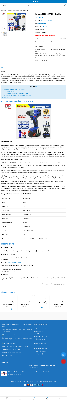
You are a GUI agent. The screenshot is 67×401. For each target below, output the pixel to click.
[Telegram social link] (38, 1)
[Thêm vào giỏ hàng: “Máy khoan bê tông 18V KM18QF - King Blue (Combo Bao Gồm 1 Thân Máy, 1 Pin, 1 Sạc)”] (46, 301)
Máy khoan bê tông (42, 53)
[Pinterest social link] (33, 1)
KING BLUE (9, 306)
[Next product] (65, 10)
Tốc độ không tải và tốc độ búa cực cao (16, 93)
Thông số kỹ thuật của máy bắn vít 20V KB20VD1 (17, 95)
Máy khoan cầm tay (53, 53)
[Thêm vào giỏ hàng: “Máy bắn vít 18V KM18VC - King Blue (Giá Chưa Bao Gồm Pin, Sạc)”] (29, 301)
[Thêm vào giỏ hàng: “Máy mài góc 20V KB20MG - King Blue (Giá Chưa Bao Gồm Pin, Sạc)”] (62, 301)
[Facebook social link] (29, 1)
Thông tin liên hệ (6, 97)
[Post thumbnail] (14, 367)
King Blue (44, 26)
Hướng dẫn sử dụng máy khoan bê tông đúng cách (42, 366)
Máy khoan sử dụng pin (54, 55)
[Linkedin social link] (35, 1)
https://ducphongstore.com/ (14, 262)
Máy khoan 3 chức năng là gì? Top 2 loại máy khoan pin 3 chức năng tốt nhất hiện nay (29, 372)
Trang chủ (3, 10)
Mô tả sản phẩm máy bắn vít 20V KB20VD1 (13, 89)
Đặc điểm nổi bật (9, 91)
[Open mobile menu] (3, 5)
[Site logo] (33, 5)
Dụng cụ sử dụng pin (13, 10)
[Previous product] (62, 10)
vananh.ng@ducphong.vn (14, 352)
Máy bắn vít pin (24, 10)
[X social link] (31, 1)
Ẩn (36, 86)
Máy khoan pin (43, 55)
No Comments (38, 368)
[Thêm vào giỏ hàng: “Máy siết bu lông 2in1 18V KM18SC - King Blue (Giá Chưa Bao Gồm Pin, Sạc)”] (12, 301)
